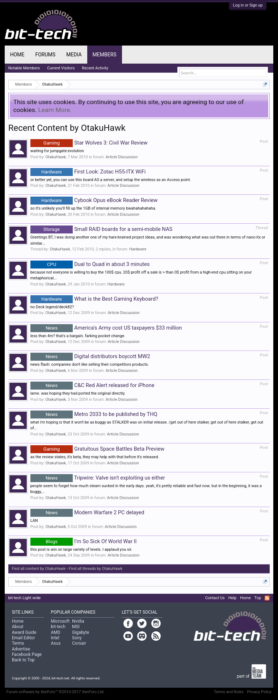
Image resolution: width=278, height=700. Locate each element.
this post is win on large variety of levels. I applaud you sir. (81, 549)
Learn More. (55, 109)
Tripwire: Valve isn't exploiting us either (97, 477)
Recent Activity (95, 68)
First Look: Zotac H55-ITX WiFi (88, 171)
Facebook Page (27, 654)
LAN (34, 520)
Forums (45, 54)
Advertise (21, 649)
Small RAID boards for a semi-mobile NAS (101, 229)
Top (257, 598)
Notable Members (24, 68)
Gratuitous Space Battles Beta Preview (97, 449)
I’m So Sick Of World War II (83, 541)
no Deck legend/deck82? (52, 307)
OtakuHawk (56, 157)
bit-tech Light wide (24, 598)
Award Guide (24, 632)
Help (232, 598)
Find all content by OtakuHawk (39, 568)
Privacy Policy (259, 692)
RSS (267, 598)
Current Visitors (61, 68)
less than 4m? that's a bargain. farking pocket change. (77, 336)
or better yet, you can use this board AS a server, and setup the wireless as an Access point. (110, 179)
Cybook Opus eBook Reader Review (94, 200)
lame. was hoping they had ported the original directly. (78, 393)
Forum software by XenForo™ (56, 692)
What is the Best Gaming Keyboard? (94, 299)
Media (73, 54)
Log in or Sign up (248, 5)
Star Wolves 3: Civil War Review (89, 142)
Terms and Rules (229, 692)
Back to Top (23, 659)
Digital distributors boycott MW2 (90, 356)
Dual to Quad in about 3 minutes (90, 264)
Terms (18, 643)
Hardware (137, 249)
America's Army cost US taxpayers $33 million (106, 328)
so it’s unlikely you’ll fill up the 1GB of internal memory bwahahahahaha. (93, 208)
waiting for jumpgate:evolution (57, 151)
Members (105, 54)
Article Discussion (122, 157)
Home (17, 54)
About (18, 626)
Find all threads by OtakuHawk (95, 568)
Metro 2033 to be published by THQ (93, 414)
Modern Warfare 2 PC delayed (87, 512)
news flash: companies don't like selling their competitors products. (89, 364)
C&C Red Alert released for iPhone (92, 385)
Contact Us (215, 598)
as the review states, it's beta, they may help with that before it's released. (94, 457)
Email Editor (23, 637)
